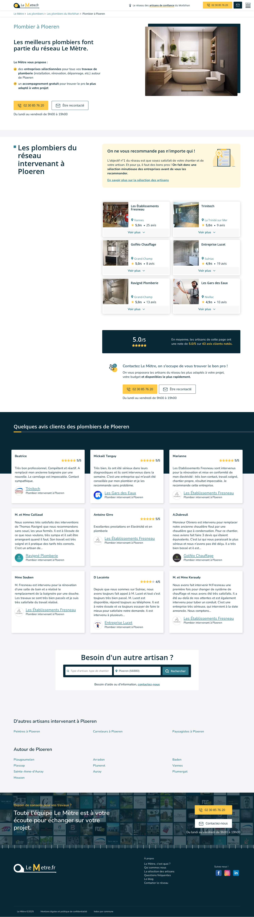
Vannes (177, 765)
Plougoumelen (24, 759)
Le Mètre (19, 13)
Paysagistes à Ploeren (188, 731)
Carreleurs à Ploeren (107, 731)
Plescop (19, 765)
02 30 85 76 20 (31, 105)
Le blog (148, 879)
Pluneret (99, 765)
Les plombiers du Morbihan (63, 13)
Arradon (99, 759)
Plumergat (180, 771)
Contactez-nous (213, 823)
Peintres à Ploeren (27, 731)
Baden (176, 759)
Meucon (19, 778)
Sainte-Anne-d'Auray (28, 771)
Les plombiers (35, 13)
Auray (97, 771)
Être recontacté (70, 105)
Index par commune (103, 911)
